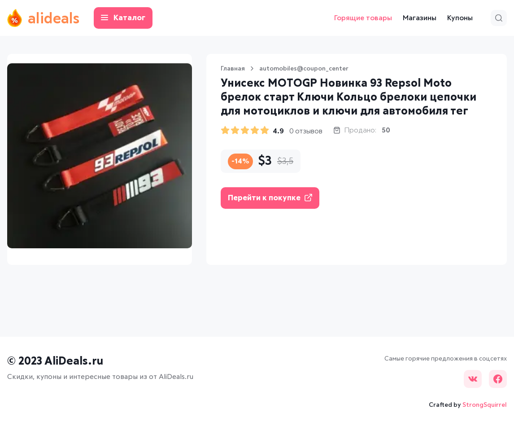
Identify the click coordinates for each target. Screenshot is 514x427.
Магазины (419, 18)
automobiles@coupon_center (303, 69)
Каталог (123, 18)
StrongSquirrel (484, 405)
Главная (233, 69)
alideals (43, 17)
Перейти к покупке (270, 198)
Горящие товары (363, 18)
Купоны (460, 18)
